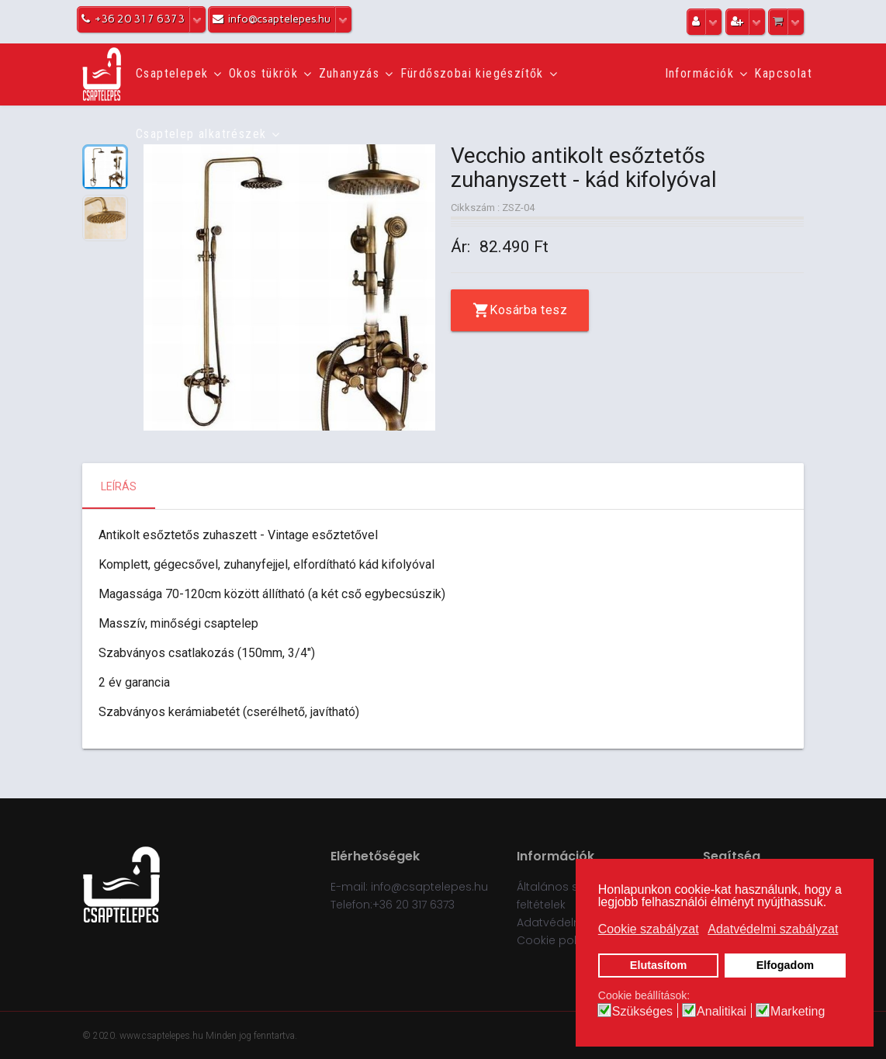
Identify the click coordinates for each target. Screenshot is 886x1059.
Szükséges (642, 1011)
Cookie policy (554, 940)
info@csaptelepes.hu (429, 887)
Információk (699, 73)
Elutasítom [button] (658, 965)
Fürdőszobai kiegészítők (472, 73)
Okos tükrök (263, 73)
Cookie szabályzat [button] (648, 929)
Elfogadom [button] (785, 965)
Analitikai (721, 1011)
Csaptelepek (172, 73)
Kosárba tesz (528, 310)
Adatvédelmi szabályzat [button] (773, 929)
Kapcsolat (783, 73)
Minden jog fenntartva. (251, 1035)
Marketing (797, 1011)
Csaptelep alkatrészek (201, 133)
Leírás (119, 486)
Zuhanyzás (349, 73)
